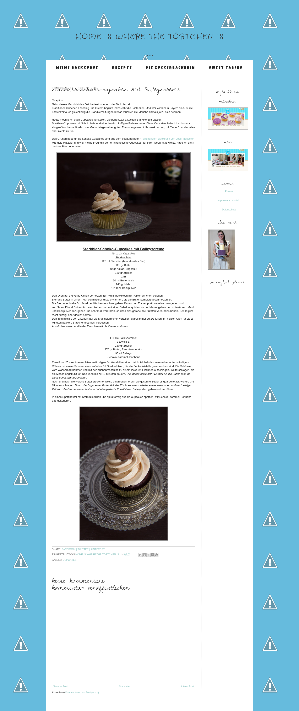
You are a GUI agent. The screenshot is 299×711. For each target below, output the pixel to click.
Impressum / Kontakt (228, 200)
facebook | (70, 549)
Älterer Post (187, 686)
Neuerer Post (60, 686)
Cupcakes (69, 559)
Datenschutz (229, 209)
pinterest (98, 549)
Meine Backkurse (77, 68)
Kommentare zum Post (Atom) (82, 692)
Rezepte (122, 68)
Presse (229, 191)
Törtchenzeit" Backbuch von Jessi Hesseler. (167, 138)
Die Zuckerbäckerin (170, 68)
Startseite (124, 686)
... (149, 49)
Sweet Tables (226, 68)
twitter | (84, 549)
